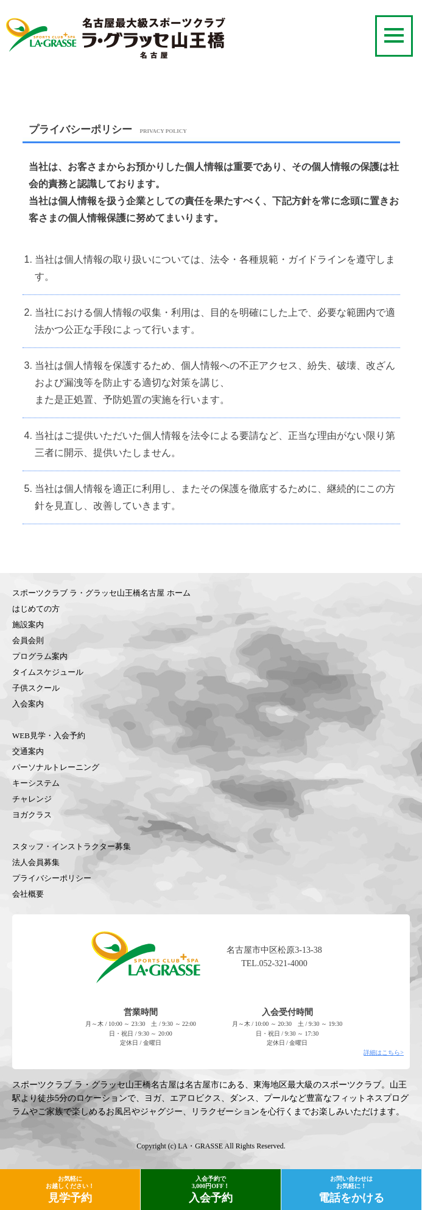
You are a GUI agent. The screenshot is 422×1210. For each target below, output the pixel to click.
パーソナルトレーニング (55, 767)
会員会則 (28, 640)
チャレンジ (32, 798)
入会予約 (211, 1189)
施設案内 (28, 624)
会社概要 (28, 894)
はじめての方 (36, 608)
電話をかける (351, 1189)
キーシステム (36, 783)
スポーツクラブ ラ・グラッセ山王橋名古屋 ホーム (101, 592)
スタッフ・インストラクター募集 (71, 846)
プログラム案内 (40, 656)
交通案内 (28, 751)
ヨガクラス (32, 814)
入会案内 (28, 703)
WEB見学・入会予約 (48, 735)
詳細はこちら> (384, 1052)
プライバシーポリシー (51, 878)
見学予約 (70, 1189)
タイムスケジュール (47, 672)
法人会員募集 (36, 862)
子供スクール (36, 687)
